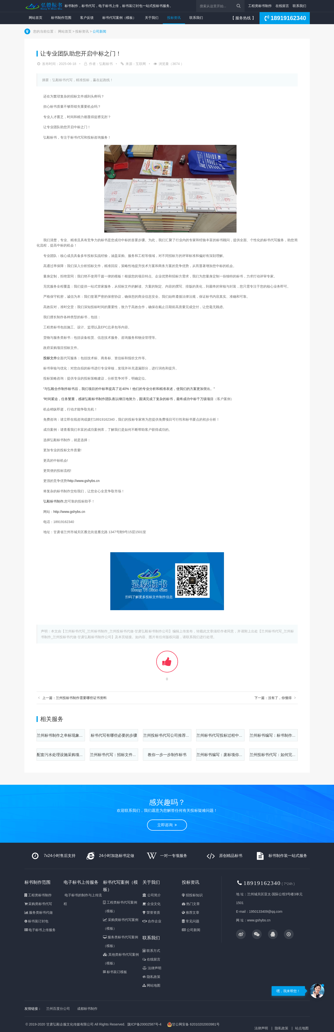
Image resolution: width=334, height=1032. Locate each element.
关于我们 (151, 18)
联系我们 (299, 6)
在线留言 (282, 6)
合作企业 (151, 921)
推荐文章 (190, 912)
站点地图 (302, 1028)
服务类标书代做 (38, 912)
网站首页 (35, 18)
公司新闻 (99, 31)
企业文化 (151, 904)
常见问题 (190, 921)
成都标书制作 (87, 1009)
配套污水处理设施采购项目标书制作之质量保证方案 (81, 755)
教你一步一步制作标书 (167, 755)
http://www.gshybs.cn (84, 481)
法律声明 (151, 968)
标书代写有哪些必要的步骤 (114, 735)
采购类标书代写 (38, 904)
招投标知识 (192, 895)
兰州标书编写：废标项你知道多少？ (227, 755)
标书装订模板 (115, 972)
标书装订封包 (36, 921)
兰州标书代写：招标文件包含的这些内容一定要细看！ (136, 755)
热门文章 (191, 904)
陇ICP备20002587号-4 (144, 1024)
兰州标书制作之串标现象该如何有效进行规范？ (77, 735)
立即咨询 (167, 825)
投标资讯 (174, 18)
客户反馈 (87, 18)
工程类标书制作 (260, 6)
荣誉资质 (151, 912)
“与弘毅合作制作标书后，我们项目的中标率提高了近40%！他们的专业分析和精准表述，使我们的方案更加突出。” (129, 389)
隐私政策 (151, 977)
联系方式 (151, 951)
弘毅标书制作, (54, 501)
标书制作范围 (61, 18)
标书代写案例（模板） (119, 18)
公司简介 (151, 895)
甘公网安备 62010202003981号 (193, 1024)
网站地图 (151, 985)
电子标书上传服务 (40, 930)
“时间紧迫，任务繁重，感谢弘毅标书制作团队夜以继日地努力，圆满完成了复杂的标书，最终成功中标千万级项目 (128, 399)
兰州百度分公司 (58, 1009)
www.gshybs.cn (258, 920)
